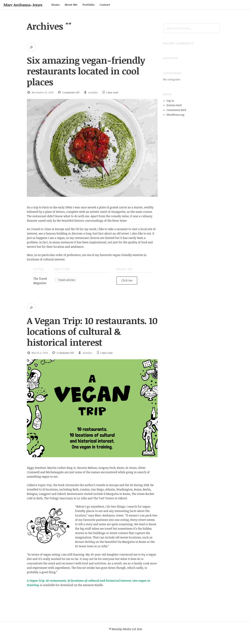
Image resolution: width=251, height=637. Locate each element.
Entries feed (174, 105)
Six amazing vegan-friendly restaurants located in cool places (86, 71)
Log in (170, 100)
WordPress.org (175, 114)
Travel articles (66, 280)
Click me (126, 280)
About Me (71, 4)
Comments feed (176, 110)
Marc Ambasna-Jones (23, 4)
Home (55, 4)
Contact (105, 4)
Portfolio (88, 4)
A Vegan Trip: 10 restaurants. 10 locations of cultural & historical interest (92, 331)
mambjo (93, 92)
